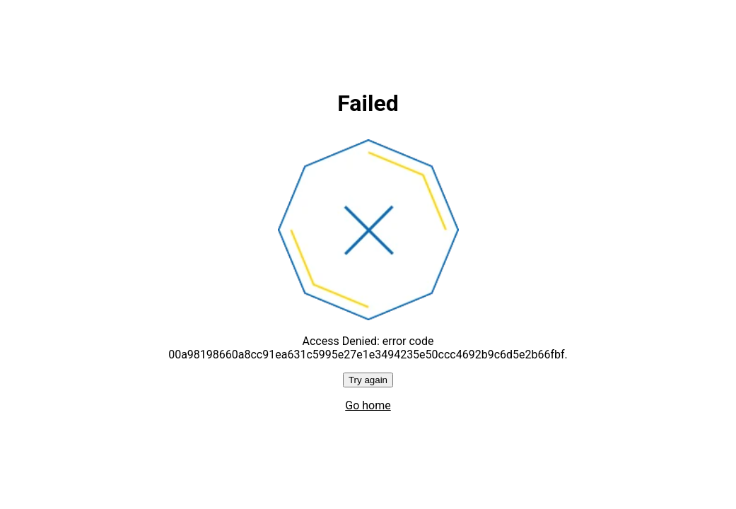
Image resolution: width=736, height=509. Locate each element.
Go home (367, 405)
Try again (368, 380)
